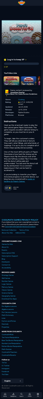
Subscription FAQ (8, 253)
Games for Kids (7, 244)
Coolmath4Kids (8, 335)
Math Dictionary (8, 315)
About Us (5, 247)
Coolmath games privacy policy (20, 220)
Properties (5, 327)
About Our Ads (7, 233)
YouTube (5, 374)
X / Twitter (5, 366)
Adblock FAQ (20, 233)
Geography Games (8, 296)
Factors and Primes (9, 321)
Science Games (7, 293)
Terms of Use (24, 230)
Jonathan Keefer (17, 92)
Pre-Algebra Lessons (9, 306)
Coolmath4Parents (9, 355)
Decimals (5, 324)
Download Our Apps (9, 299)
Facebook (5, 372)
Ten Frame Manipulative (10, 337)
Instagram (5, 369)
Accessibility (6, 268)
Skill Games (6, 278)
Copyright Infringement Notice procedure (20, 227)
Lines (3, 318)
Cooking (21, 100)
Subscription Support (10, 256)
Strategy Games (8, 275)
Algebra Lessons (8, 309)
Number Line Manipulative (11, 343)
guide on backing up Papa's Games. (19, 180)
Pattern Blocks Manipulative (12, 346)
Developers (6, 262)
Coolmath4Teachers (9, 352)
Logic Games (6, 284)
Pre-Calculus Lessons (9, 312)
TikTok (4, 363)
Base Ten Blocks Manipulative (12, 340)
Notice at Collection (9, 230)
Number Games (7, 281)
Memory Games (7, 287)
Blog (3, 259)
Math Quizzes (7, 349)
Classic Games (7, 290)
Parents (4, 250)
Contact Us (6, 265)
